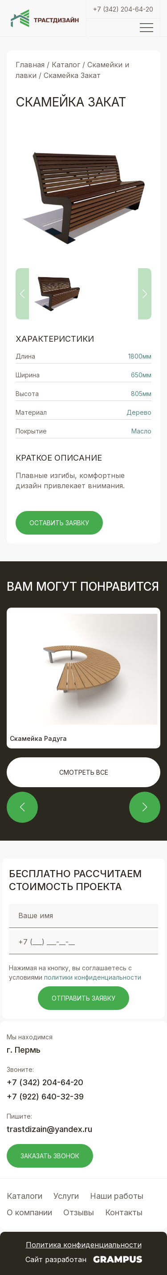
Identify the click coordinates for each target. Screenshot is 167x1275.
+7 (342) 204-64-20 (123, 9)
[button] (22, 807)
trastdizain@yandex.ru (49, 1129)
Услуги (66, 1196)
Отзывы (78, 1212)
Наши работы (116, 1196)
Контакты (124, 1212)
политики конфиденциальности (92, 977)
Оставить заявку (59, 523)
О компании (29, 1212)
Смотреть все (83, 772)
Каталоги (24, 1196)
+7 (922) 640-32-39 (45, 1096)
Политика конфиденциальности (84, 1244)
